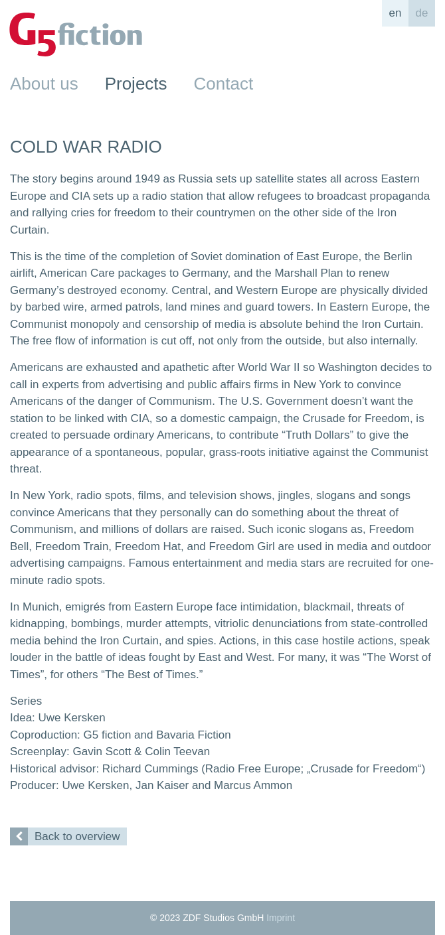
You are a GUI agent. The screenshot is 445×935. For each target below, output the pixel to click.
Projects (136, 84)
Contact (224, 84)
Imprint (280, 917)
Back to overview (65, 836)
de (422, 13)
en (395, 13)
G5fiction (76, 34)
